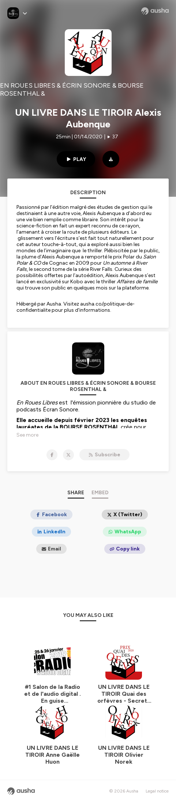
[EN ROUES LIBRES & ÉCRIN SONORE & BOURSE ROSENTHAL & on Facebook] (51, 454)
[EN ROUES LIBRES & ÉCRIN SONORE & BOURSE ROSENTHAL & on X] (68, 454)
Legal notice (157, 791)
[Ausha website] (155, 11)
